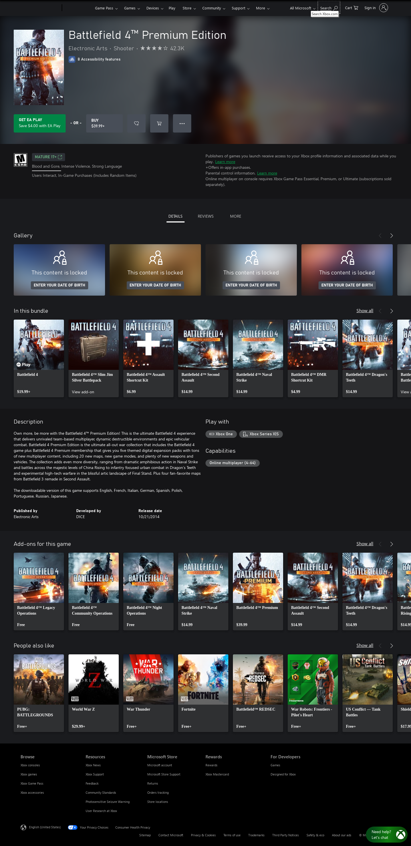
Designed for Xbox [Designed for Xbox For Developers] (283, 774)
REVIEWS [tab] (205, 216)
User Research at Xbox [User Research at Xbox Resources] (101, 811)
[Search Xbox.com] (329, 7)
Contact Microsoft (170, 835)
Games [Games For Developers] (275, 765)
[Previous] (380, 236)
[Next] (391, 236)
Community (211, 7)
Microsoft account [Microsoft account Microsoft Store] (159, 765)
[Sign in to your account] (375, 8)
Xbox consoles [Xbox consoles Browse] (30, 765)
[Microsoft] (40, 8)
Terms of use (232, 835)
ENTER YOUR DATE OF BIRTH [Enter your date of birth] (59, 285)
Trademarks (256, 835)
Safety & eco (315, 835)
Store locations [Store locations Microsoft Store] (157, 801)
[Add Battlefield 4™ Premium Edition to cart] (159, 123)
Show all (364, 310)
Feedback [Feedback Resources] (92, 783)
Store (187, 7)
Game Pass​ (104, 7)
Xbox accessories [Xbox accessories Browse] (32, 792)
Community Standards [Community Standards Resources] (101, 792)
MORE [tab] (235, 216)
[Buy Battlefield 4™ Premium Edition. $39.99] (104, 123)
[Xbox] (78, 8)
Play (172, 7)
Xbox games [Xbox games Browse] (29, 774)
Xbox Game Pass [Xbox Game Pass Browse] (32, 783)
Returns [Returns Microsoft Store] (152, 783)
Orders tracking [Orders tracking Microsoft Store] (158, 792)
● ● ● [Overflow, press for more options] (182, 123)
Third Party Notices (285, 835)
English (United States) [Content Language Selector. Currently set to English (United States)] (45, 827)
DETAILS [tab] (175, 216)
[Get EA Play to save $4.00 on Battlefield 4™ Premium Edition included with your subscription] (40, 123)
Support (238, 7)
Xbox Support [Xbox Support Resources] (95, 774)
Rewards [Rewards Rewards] (211, 765)
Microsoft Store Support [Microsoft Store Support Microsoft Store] (163, 774)
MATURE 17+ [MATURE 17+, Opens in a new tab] (48, 157)
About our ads (341, 835)
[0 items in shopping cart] (351, 7)
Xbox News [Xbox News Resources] (93, 765)
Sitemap (145, 835)
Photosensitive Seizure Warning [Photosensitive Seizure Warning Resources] (108, 801)
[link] (39, 358)
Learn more (225, 161)
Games (130, 7)
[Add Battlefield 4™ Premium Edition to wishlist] (136, 123)
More (260, 7)
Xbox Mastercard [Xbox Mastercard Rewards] (217, 774)
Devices (152, 7)
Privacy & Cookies (203, 835)
